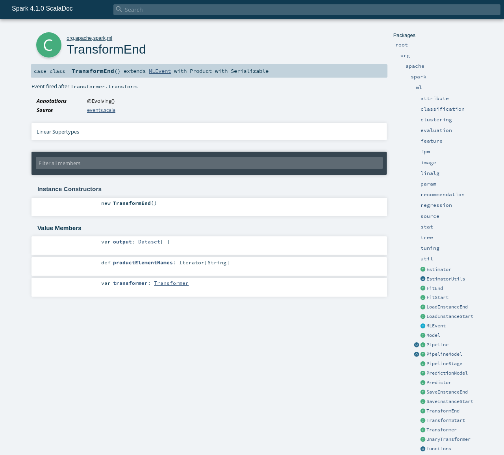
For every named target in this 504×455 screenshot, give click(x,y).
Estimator (438, 269)
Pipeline (437, 344)
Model (433, 335)
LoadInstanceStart (449, 316)
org (70, 38)
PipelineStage (444, 363)
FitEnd (434, 288)
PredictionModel (447, 373)
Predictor (438, 382)
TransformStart (445, 420)
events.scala (101, 109)
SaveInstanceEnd (447, 392)
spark (99, 38)
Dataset (149, 241)
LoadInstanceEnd (447, 307)
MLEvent (436, 326)
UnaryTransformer (448, 439)
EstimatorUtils (445, 279)
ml (110, 38)
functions (438, 448)
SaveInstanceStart (449, 401)
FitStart (437, 297)
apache (83, 38)
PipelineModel (444, 354)
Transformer (441, 430)
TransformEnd (443, 411)
